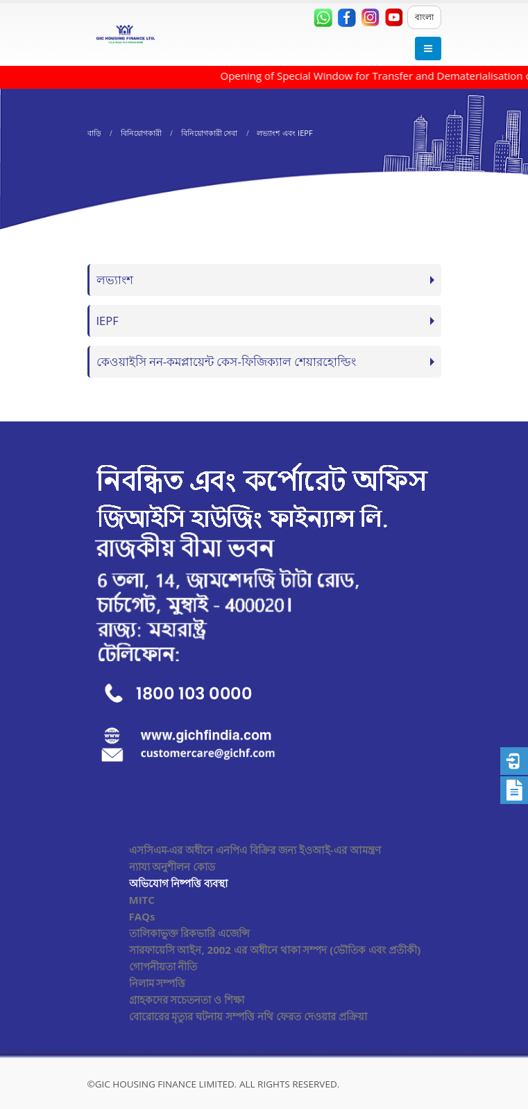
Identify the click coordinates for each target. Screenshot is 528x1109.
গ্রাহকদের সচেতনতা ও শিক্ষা (187, 999)
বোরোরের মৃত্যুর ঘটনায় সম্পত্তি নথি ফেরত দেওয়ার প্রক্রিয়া (248, 1016)
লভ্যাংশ (114, 280)
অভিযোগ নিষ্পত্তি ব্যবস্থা (178, 883)
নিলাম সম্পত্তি (157, 983)
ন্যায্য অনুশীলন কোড (172, 866)
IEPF (107, 321)
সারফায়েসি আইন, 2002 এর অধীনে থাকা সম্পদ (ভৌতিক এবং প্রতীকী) (275, 950)
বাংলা (424, 17)
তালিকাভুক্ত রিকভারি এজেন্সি (189, 933)
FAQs (142, 916)
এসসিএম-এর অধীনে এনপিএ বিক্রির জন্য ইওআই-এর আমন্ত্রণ (255, 850)
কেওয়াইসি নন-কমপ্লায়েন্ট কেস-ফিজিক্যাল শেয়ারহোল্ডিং (226, 361)
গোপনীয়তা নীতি (163, 966)
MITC (142, 900)
